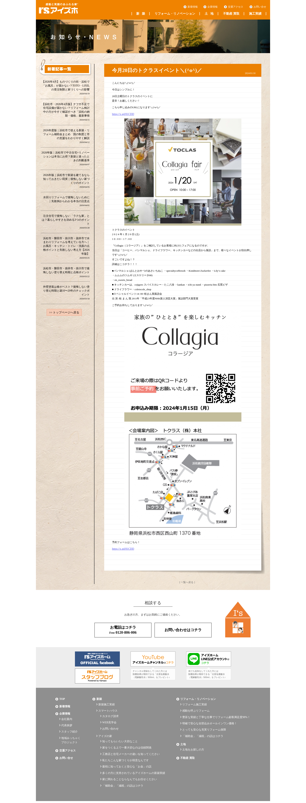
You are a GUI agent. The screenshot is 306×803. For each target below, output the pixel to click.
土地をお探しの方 (193, 740)
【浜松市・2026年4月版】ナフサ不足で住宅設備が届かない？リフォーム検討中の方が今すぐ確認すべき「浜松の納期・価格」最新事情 (66, 112)
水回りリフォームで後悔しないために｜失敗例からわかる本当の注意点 (66, 202)
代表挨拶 (66, 720)
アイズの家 (105, 729)
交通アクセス (235, 6)
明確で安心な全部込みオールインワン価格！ (209, 718)
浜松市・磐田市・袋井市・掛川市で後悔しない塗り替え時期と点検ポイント (66, 274)
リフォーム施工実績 (194, 702)
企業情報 (212, 6)
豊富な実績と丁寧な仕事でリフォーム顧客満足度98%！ (216, 713)
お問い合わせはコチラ (183, 630)
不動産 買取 (231, 13)
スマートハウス (107, 707)
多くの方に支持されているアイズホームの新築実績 (133, 760)
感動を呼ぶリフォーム (196, 707)
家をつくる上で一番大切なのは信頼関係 (126, 738)
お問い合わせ (110, 722)
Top (62, 698)
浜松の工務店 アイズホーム (65, 10)
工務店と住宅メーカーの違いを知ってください (131, 744)
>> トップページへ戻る (64, 314)
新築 (140, 13)
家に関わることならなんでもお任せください (129, 765)
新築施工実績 (106, 702)
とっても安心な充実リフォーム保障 (204, 723)
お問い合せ (260, 6)
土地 (209, 13)
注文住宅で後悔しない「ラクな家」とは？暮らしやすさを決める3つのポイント (66, 223)
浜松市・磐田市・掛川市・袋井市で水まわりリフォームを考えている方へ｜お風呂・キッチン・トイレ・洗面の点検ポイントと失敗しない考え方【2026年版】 (66, 249)
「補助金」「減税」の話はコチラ (122, 771)
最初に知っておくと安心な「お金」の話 (126, 754)
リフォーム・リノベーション (175, 13)
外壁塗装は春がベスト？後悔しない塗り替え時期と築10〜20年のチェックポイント (66, 294)
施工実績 (255, 13)
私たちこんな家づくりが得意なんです (125, 749)
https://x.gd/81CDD (122, 113)
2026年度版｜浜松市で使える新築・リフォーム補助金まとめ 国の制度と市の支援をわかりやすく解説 (66, 136)
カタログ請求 (110, 712)
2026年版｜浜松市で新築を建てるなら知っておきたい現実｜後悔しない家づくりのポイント (66, 182)
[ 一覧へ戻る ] (187, 581)
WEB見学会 (109, 717)
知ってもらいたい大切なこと (120, 733)
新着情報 (193, 6)
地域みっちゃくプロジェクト (70, 733)
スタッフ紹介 (69, 725)
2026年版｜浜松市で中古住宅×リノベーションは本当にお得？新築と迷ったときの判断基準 (65, 159)
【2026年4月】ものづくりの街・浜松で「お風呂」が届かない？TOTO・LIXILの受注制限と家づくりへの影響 (66, 87)
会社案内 (66, 715)
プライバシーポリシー (69, 789)
